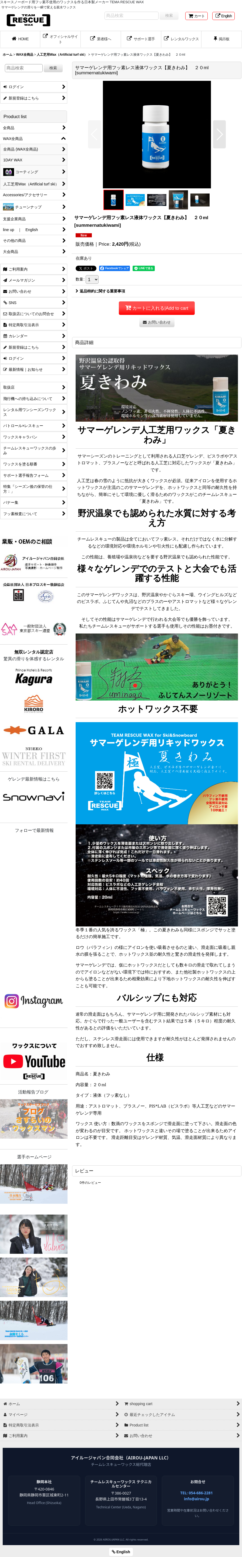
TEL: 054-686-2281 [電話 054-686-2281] (196, 1492)
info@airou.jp (196, 1498)
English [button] (121, 1552)
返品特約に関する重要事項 (100, 291)
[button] (94, 134)
